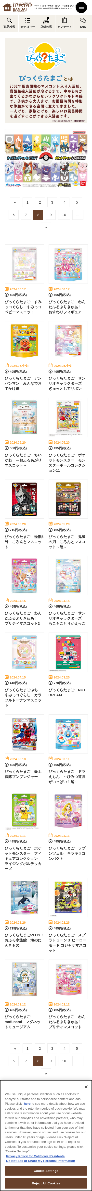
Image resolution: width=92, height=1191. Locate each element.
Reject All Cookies (46, 1183)
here (27, 1103)
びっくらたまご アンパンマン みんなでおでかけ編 (23, 383)
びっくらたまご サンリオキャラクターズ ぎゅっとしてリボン (67, 383)
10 (64, 215)
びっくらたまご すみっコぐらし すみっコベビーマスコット (23, 307)
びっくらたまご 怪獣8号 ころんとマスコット (24, 542)
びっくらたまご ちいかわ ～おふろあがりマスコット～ (23, 460)
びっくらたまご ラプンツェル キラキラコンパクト (67, 853)
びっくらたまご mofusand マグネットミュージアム (23, 1022)
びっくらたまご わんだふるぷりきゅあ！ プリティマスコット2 (23, 618)
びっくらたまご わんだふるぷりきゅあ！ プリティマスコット (67, 1022)
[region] (46, 1135)
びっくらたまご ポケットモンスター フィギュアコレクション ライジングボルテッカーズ (23, 858)
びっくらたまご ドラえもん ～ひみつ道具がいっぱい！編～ (67, 776)
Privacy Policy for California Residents (35, 1156)
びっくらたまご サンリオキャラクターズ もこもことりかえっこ (67, 618)
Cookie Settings (46, 1171)
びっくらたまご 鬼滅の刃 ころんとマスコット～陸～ (67, 542)
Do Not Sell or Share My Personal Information (40, 1161)
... (77, 215)
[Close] (86, 1087)
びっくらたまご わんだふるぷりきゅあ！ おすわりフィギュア (67, 307)
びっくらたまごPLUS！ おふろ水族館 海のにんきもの (26, 940)
